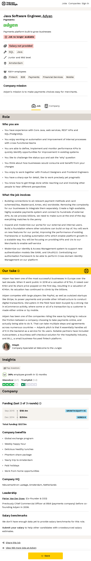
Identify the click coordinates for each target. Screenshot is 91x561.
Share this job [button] (11, 542)
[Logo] (10, 4)
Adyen (47, 16)
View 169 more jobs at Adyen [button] (19, 547)
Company (52, 106)
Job (36, 106)
